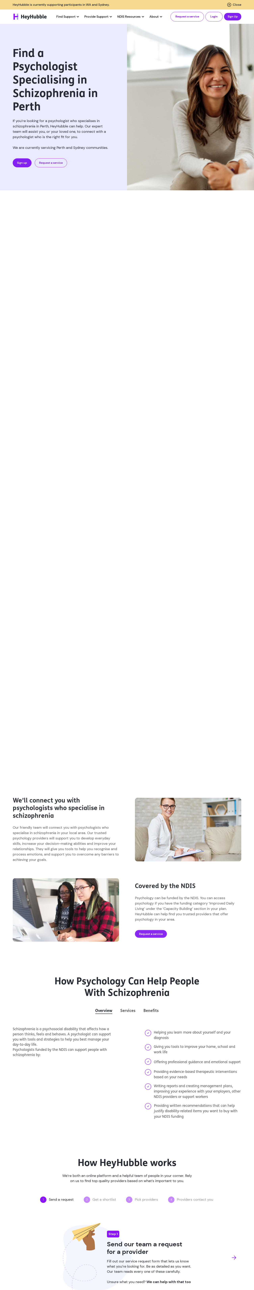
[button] (67, 16)
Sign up (22, 163)
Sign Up (233, 16)
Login (214, 16)
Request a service (187, 16)
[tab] (103, 1011)
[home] (30, 17)
